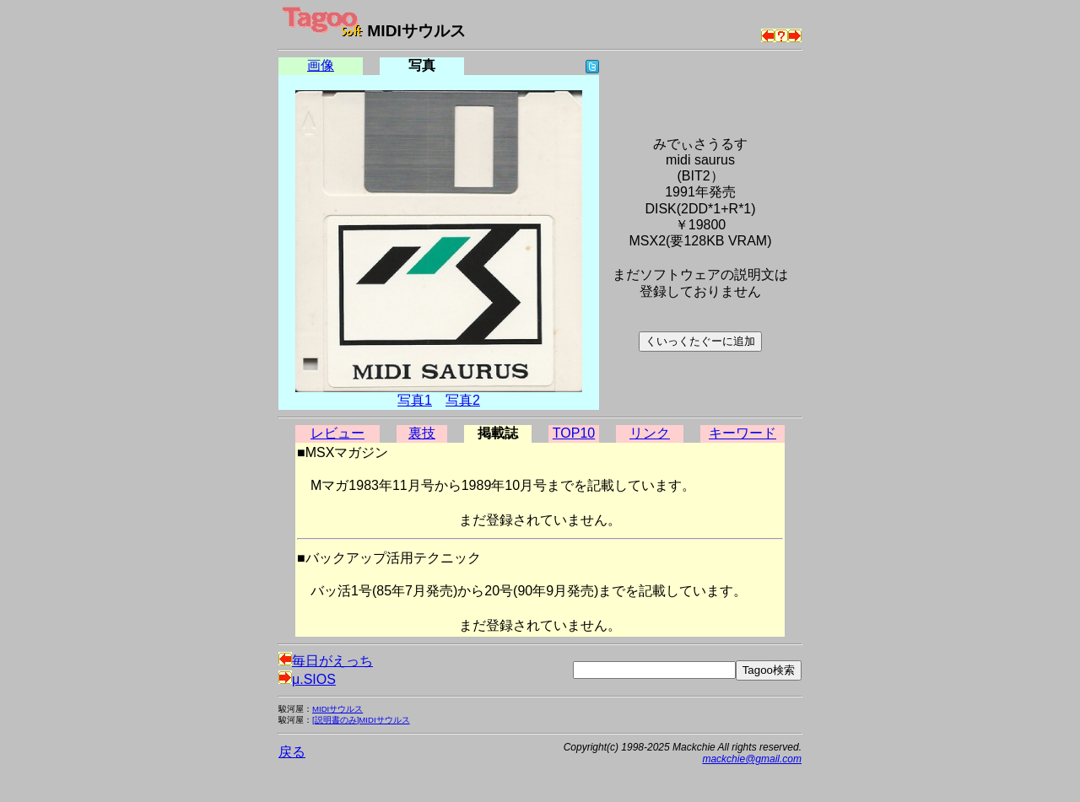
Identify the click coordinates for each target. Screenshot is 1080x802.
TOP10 (574, 433)
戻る (291, 752)
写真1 (414, 400)
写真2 (463, 400)
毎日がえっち (325, 661)
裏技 (421, 433)
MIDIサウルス (337, 708)
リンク (649, 433)
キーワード (742, 433)
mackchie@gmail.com (752, 759)
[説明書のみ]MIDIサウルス (361, 719)
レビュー (337, 433)
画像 (320, 65)
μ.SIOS (307, 679)
